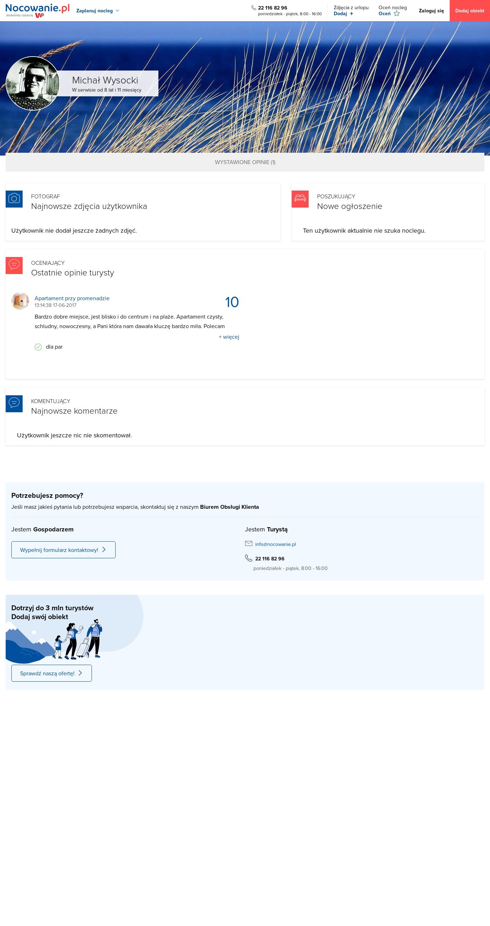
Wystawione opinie (245, 162)
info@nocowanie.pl (275, 544)
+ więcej (229, 336)
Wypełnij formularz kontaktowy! (63, 550)
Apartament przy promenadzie (72, 298)
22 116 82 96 (272, 7)
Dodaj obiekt (469, 10)
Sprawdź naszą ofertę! (51, 673)
